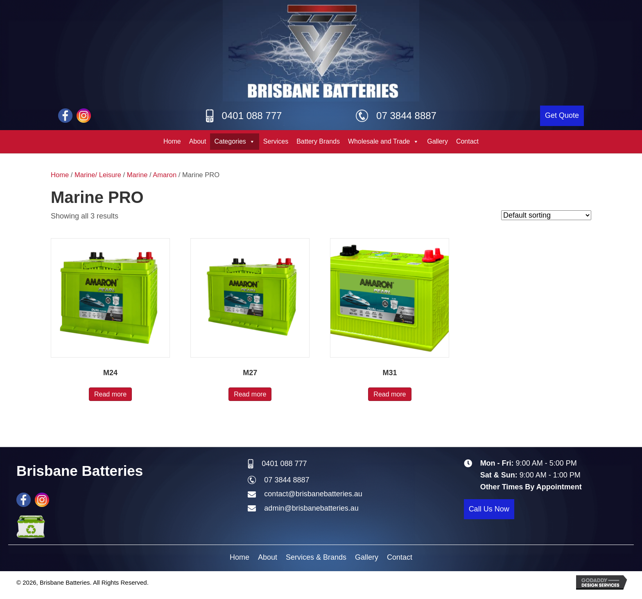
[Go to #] (84, 115)
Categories (234, 141)
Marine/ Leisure (98, 175)
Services (275, 141)
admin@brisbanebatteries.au (311, 508)
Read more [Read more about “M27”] (250, 394)
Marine (137, 175)
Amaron (164, 175)
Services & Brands (316, 557)
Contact (467, 141)
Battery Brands (318, 141)
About (197, 141)
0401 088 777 (252, 115)
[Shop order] (546, 215)
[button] (562, 116)
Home (172, 141)
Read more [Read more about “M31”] (389, 394)
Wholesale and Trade (383, 141)
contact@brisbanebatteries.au (313, 494)
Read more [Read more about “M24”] (110, 394)
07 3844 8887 (406, 115)
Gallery (437, 141)
